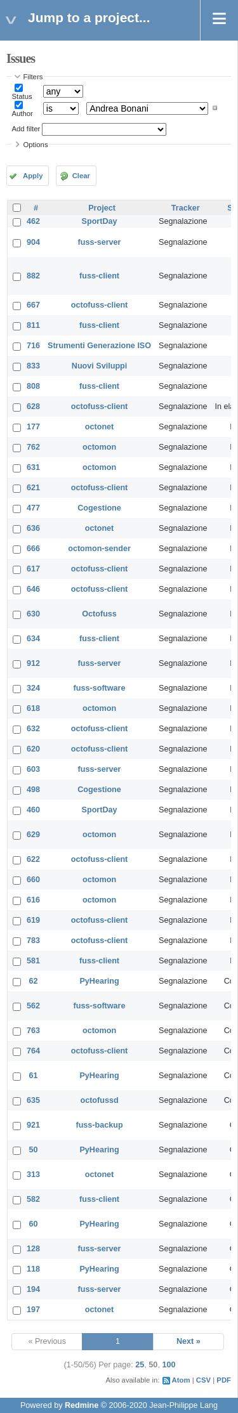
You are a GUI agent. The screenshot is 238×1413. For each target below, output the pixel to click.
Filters (33, 77)
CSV (203, 1380)
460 (33, 809)
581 (33, 960)
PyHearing (99, 981)
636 (33, 528)
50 (33, 1149)
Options (35, 144)
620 (33, 749)
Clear (81, 175)
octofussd (99, 1100)
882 (33, 275)
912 (33, 663)
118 (33, 1269)
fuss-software (100, 688)
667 (33, 305)
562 (33, 1005)
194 (33, 1289)
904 (33, 242)
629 (33, 834)
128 (33, 1248)
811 (33, 325)
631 (33, 467)
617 (33, 568)
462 (33, 221)
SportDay (99, 221)
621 (33, 487)
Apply (33, 175)
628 (33, 406)
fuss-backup (99, 1125)
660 (33, 879)
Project (102, 208)
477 (33, 508)
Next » (188, 1341)
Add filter (26, 129)
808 (33, 386)
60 (33, 1224)
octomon (99, 447)
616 (33, 899)
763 (33, 1030)
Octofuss (99, 613)
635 (33, 1100)
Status (22, 96)
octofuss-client (99, 305)
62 (33, 981)
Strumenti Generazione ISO (99, 345)
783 (33, 940)
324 (33, 688)
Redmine (81, 1405)
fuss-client (99, 275)
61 (33, 1075)
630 (33, 613)
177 (33, 426)
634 (33, 638)
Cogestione (99, 508)
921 (33, 1125)
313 (33, 1174)
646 (33, 589)
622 (33, 859)
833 (33, 365)
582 (33, 1199)
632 (33, 728)
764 (33, 1050)
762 (33, 447)
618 (33, 708)
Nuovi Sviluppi (99, 365)
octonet (99, 426)
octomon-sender (99, 548)
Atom (181, 1380)
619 (33, 920)
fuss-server (99, 242)
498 (33, 789)
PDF (223, 1380)
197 (33, 1309)
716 (33, 345)
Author (22, 113)
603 (33, 769)
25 (139, 1364)
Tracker (185, 208)
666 (33, 548)
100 (168, 1364)
